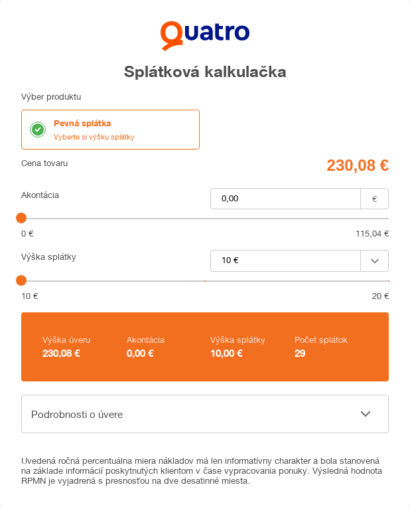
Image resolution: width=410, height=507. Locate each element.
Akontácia (40, 195)
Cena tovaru (44, 163)
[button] (205, 414)
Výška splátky (48, 257)
